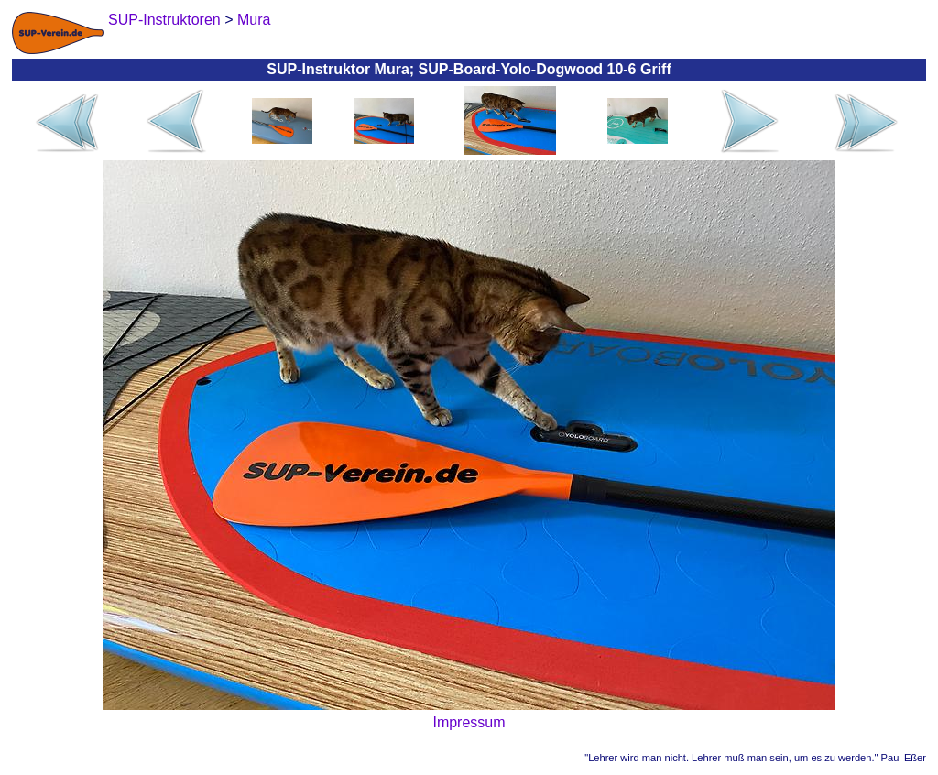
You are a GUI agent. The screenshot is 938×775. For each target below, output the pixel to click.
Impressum (468, 722)
